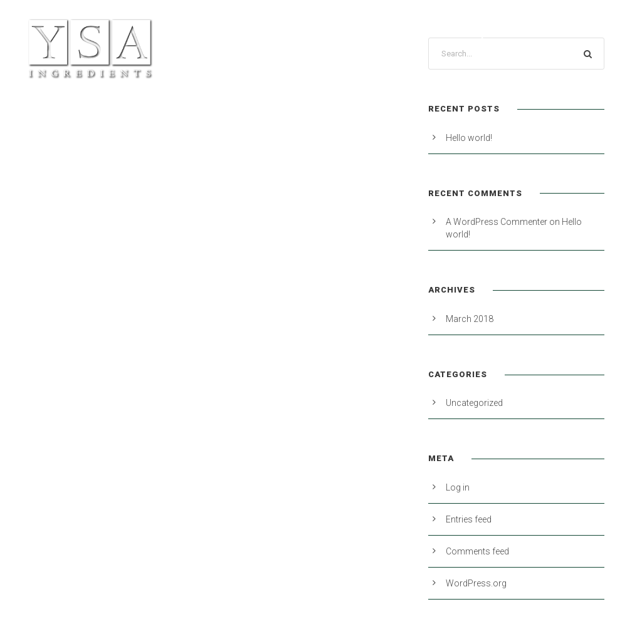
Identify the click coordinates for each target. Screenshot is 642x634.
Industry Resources (491, 33)
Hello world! (469, 138)
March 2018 (469, 319)
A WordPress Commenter (496, 222)
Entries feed (469, 519)
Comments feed (477, 551)
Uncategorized (474, 403)
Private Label (321, 33)
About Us (399, 33)
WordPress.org (476, 583)
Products (242, 33)
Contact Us (589, 33)
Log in (458, 487)
